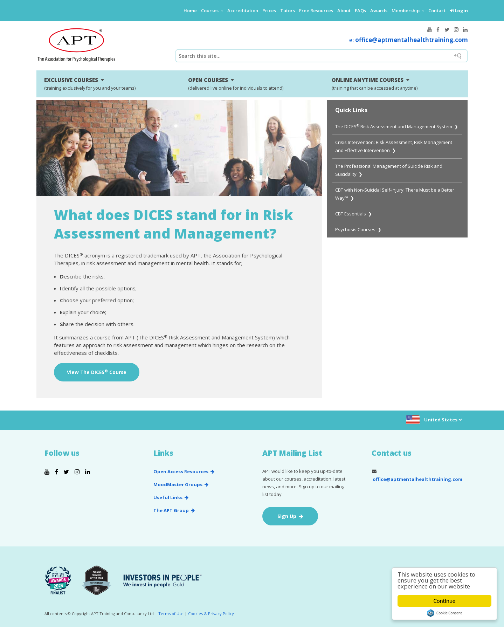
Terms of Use (171, 613)
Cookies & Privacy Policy (211, 613)
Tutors (287, 10)
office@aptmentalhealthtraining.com (411, 40)
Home (190, 10)
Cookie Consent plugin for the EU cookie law (444, 613)
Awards (378, 10)
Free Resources (316, 10)
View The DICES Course (96, 371)
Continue (445, 601)
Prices (269, 10)
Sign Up (290, 516)
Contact (437, 10)
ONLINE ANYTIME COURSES (374, 83)
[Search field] (321, 55)
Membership (408, 10)
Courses (212, 10)
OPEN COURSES (235, 83)
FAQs (360, 10)
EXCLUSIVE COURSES (90, 83)
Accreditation (242, 10)
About (344, 10)
